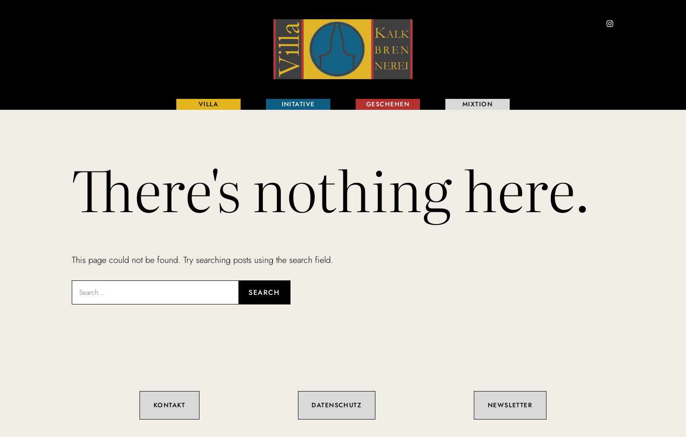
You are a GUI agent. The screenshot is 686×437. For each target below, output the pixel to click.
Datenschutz (336, 405)
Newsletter (510, 405)
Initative (298, 104)
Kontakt (170, 405)
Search (264, 292)
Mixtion (477, 104)
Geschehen (388, 104)
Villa (208, 104)
